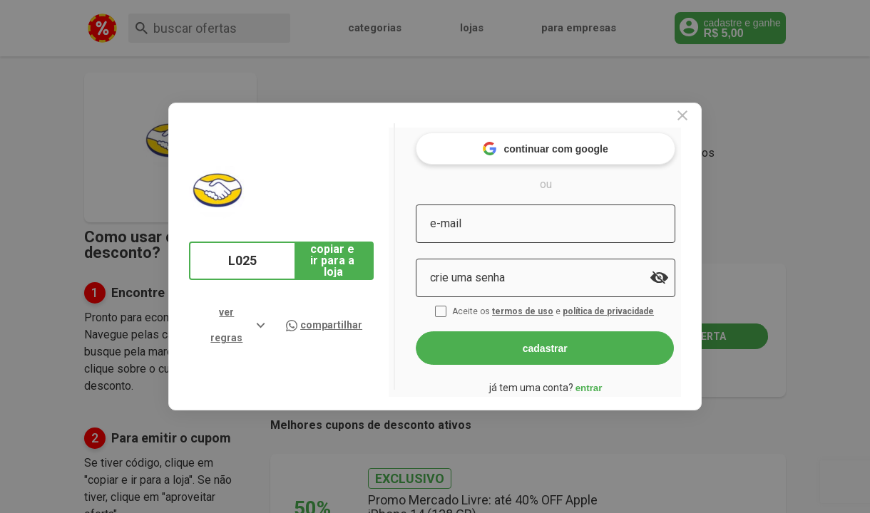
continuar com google (568, 142)
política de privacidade (633, 305)
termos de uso (547, 305)
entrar (611, 381)
